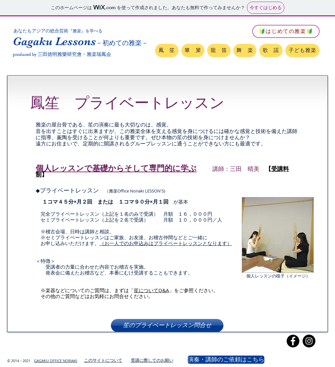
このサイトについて (103, 360)
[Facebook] (293, 341)
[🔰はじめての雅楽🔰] (286, 31)
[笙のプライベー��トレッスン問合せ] (167, 325)
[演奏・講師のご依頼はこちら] (226, 360)
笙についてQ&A (151, 290)
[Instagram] (309, 341)
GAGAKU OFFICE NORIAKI (55, 360)
